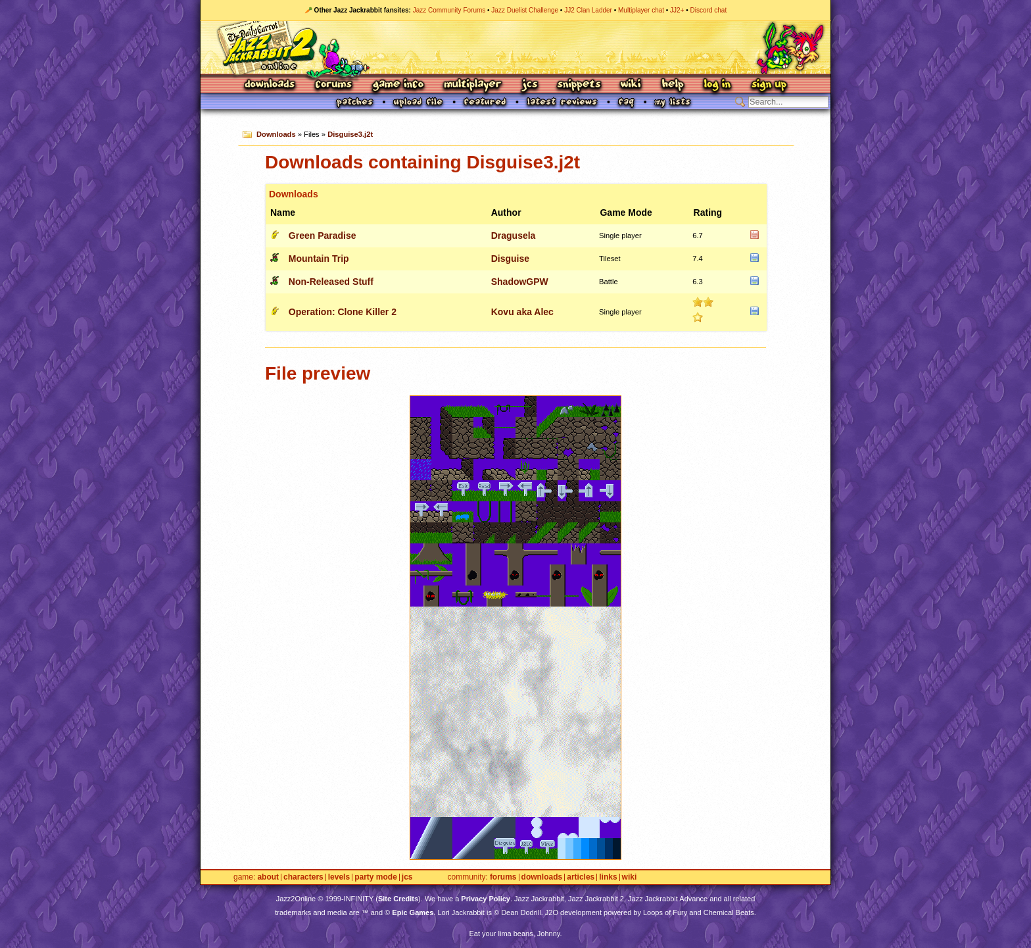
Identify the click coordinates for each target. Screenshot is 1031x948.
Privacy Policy (485, 899)
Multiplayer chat (641, 10)
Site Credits (398, 899)
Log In (717, 85)
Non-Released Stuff (331, 281)
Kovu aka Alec (522, 312)
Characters (303, 877)
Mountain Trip (319, 258)
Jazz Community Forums (449, 10)
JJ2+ (677, 10)
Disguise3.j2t (350, 134)
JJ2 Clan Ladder (588, 10)
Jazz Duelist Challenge (524, 10)
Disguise (510, 258)
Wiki (631, 85)
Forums (334, 85)
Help (672, 85)
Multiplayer (472, 85)
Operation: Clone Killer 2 (342, 312)
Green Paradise (322, 235)
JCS (529, 85)
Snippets (579, 85)
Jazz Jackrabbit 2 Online (515, 47)
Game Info (398, 85)
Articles (580, 877)
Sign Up (769, 85)
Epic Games (412, 912)
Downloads (270, 85)
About (268, 877)
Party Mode (375, 877)
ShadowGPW (519, 281)
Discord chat (708, 10)
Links (608, 877)
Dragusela (513, 235)
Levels (339, 877)
